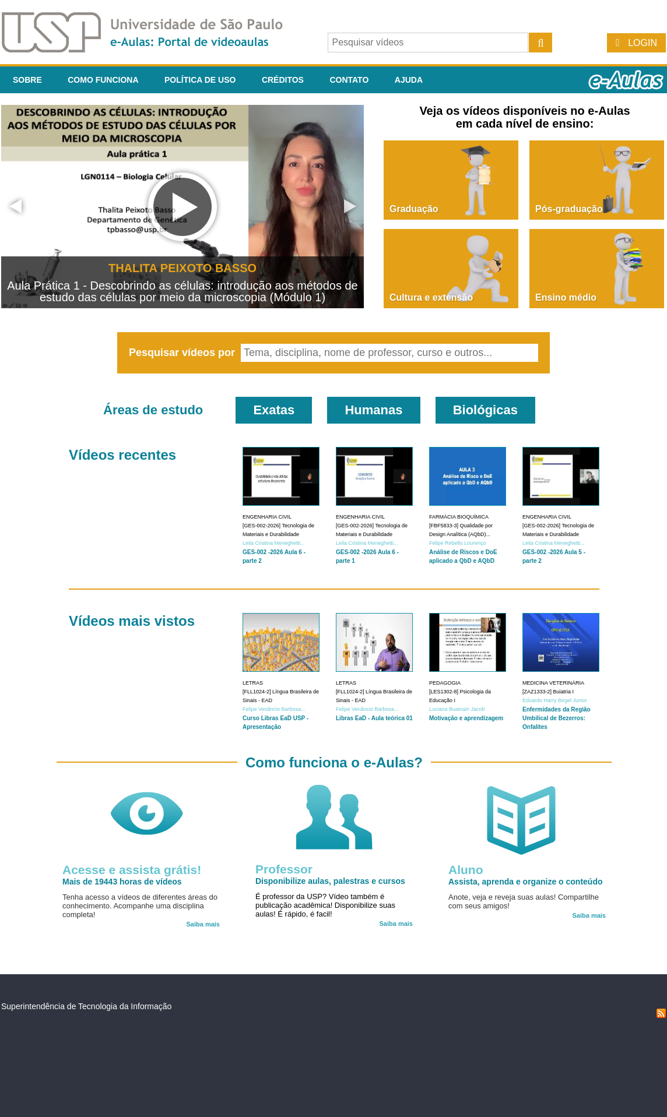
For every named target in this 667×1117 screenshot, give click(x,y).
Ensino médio (565, 297)
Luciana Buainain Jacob (457, 709)
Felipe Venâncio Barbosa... (274, 709)
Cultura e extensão (431, 297)
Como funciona (103, 79)
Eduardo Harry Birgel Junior (554, 700)
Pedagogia (445, 683)
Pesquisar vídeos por (183, 352)
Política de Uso (200, 79)
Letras (253, 683)
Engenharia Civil (267, 517)
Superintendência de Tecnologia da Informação (86, 1006)
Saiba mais (203, 924)
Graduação (413, 209)
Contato (348, 79)
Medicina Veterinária (553, 683)
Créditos (283, 79)
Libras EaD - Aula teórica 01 (374, 718)
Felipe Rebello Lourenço (457, 543)
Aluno (465, 869)
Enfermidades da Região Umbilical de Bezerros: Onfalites (556, 718)
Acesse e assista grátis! (131, 869)
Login (642, 43)
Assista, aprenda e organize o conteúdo (525, 881)
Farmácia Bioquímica (459, 517)
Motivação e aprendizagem (466, 718)
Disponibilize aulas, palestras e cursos (330, 881)
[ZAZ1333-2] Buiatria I (548, 692)
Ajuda (409, 79)
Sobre (27, 79)
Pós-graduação (569, 209)
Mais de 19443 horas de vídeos (122, 881)
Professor (284, 869)
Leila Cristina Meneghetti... (274, 543)
